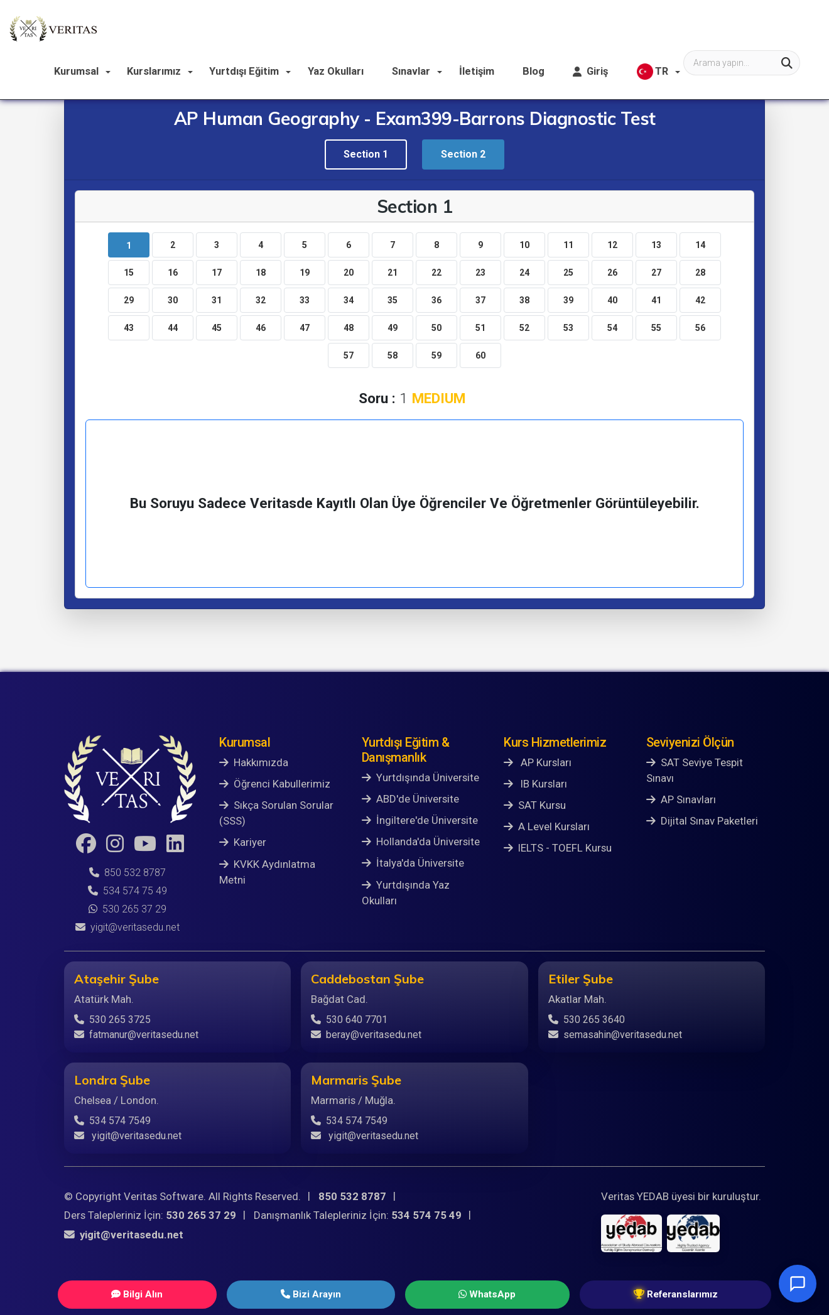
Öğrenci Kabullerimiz (274, 783)
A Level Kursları (547, 826)
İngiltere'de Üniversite (420, 820)
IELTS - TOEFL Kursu (558, 847)
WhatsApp (449, 1294)
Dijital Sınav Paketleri (702, 820)
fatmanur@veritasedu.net (136, 1035)
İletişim (592, 28)
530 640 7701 (349, 1019)
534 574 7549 (112, 1121)
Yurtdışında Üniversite (420, 777)
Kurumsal (199, 28)
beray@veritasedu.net (366, 1035)
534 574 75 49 (127, 891)
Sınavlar (528, 28)
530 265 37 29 (127, 909)
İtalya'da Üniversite (413, 863)
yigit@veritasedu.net (127, 927)
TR (765, 29)
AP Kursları (538, 762)
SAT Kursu (535, 805)
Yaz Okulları (454, 28)
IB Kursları (535, 783)
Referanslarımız (569, 1294)
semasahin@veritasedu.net (615, 1035)
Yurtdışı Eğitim (364, 28)
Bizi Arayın (344, 1294)
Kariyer (242, 842)
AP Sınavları (681, 799)
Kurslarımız (276, 28)
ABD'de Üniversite (410, 799)
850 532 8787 (127, 873)
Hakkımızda (253, 762)
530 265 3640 (586, 1019)
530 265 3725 (112, 1019)
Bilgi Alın (241, 1294)
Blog (648, 28)
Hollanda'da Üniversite (421, 841)
